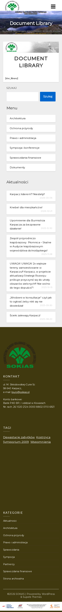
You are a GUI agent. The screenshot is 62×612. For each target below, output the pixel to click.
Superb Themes (32, 596)
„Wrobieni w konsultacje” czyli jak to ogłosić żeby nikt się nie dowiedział (31, 301)
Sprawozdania (11, 549)
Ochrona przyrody (21, 128)
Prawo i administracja (23, 138)
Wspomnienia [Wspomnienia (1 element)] (40, 442)
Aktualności (10, 520)
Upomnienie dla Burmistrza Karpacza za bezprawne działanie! (27, 224)
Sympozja (9, 557)
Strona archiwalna (13, 578)
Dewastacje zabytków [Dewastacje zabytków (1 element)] (19, 437)
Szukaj (11, 88)
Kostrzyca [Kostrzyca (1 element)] (43, 437)
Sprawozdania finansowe (25, 157)
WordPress (48, 594)
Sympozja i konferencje (25, 147)
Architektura (18, 118)
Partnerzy (9, 564)
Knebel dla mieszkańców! (26, 207)
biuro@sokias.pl (21, 392)
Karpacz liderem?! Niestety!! (27, 194)
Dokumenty (17, 167)
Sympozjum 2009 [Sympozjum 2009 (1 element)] (16, 442)
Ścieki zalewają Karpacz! (25, 315)
